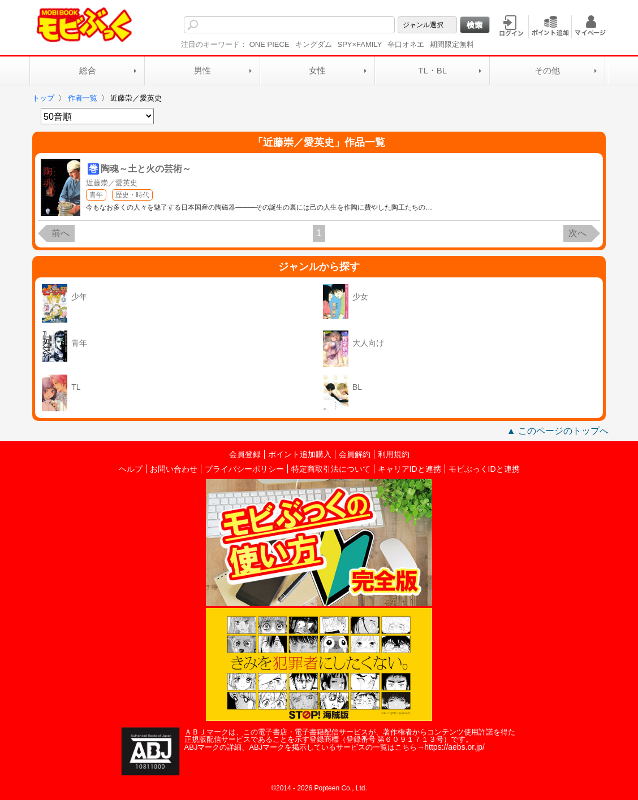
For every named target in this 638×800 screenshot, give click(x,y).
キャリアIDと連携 (409, 468)
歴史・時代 (132, 195)
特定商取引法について (330, 468)
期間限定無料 (452, 44)
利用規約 (393, 454)
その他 (547, 70)
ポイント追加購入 (299, 454)
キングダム (313, 44)
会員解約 (354, 454)
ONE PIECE (269, 44)
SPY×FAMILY (360, 44)
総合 (87, 70)
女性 (317, 70)
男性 (202, 70)
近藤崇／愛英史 (111, 183)
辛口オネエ (405, 44)
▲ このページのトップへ (558, 431)
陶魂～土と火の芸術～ (146, 168)
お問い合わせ (173, 468)
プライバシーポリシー (244, 468)
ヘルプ (131, 468)
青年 (96, 195)
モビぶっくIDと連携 (484, 468)
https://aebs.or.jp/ (454, 746)
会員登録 (245, 454)
